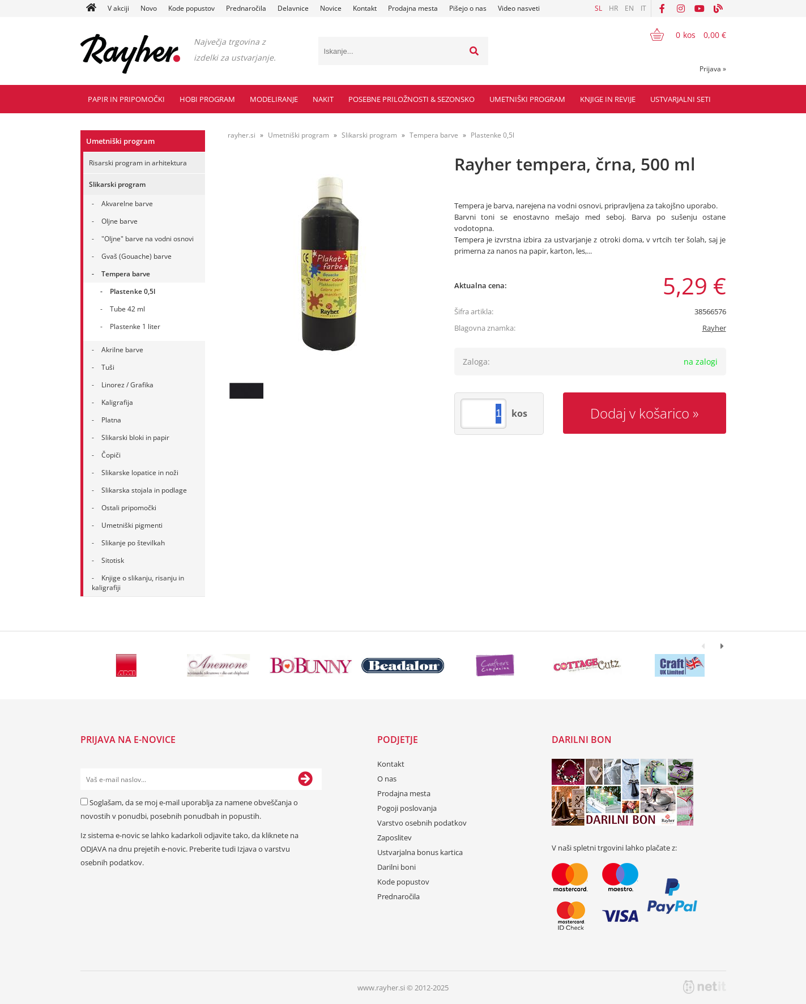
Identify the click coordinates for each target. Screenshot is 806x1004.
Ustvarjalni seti (680, 99)
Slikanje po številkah (133, 543)
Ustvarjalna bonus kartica (420, 852)
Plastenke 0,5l (132, 291)
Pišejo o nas (468, 8)
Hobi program (207, 99)
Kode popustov (191, 8)
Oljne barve (119, 221)
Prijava (713, 69)
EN (629, 8)
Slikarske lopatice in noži (139, 472)
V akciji (118, 8)
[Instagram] (681, 8)
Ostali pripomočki (128, 507)
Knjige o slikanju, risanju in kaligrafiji (138, 582)
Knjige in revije (608, 99)
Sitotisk (112, 560)
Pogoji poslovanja (407, 808)
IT (643, 8)
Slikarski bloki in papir (135, 437)
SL (598, 8)
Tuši (107, 367)
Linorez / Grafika (127, 385)
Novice (331, 8)
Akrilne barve (122, 349)
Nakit (323, 99)
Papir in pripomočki (126, 99)
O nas (386, 779)
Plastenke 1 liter (135, 326)
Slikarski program (117, 184)
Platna (111, 420)
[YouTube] (699, 8)
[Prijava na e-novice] (305, 779)
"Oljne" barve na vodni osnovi (147, 238)
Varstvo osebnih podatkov (422, 823)
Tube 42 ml (127, 309)
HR (613, 8)
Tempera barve (125, 274)
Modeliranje (274, 99)
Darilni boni (396, 867)
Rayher (714, 328)
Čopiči (111, 455)
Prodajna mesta (413, 8)
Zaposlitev (394, 837)
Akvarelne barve (127, 203)
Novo (148, 8)
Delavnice (293, 8)
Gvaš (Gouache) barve (136, 256)
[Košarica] (681, 34)
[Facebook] (662, 8)
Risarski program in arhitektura (138, 163)
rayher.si (241, 135)
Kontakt (365, 8)
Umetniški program (527, 99)
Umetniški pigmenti (132, 525)
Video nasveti (519, 8)
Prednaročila (246, 8)
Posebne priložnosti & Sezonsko (411, 99)
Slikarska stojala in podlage (144, 490)
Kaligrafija (117, 402)
